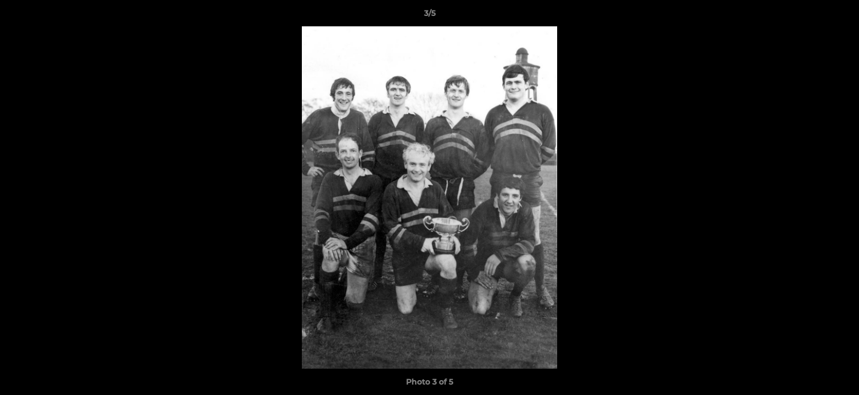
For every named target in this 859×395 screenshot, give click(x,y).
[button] (839, 16)
